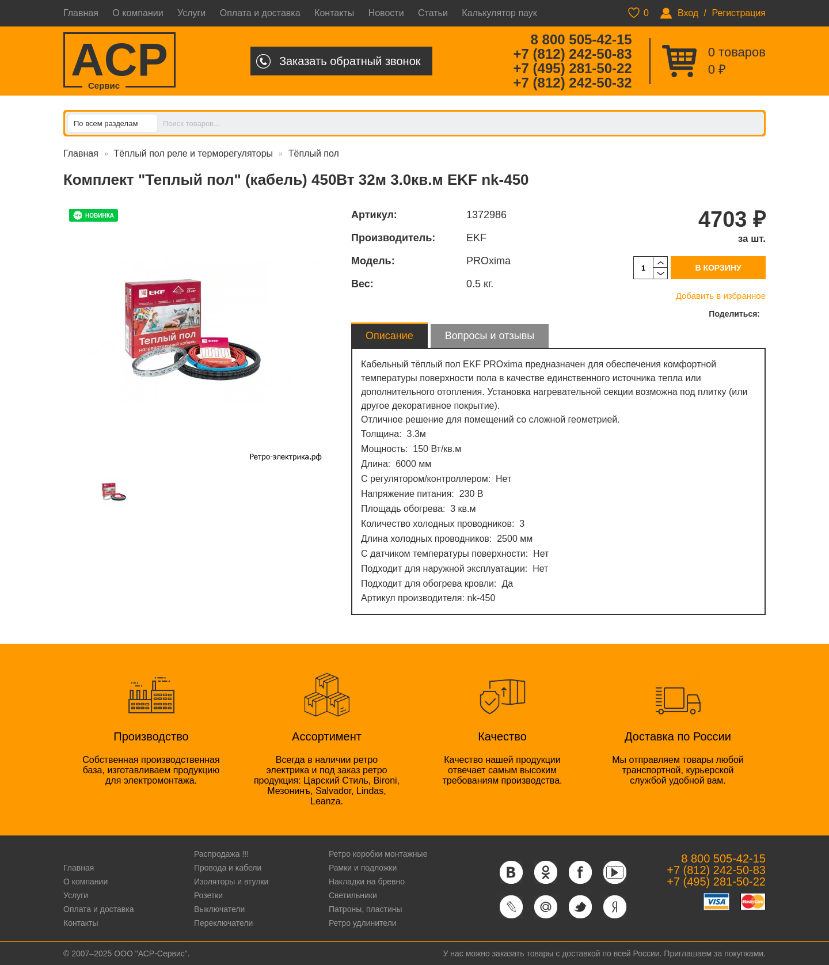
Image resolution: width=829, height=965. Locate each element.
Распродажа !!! (221, 853)
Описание (389, 335)
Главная (80, 13)
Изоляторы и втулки (231, 881)
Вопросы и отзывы (489, 335)
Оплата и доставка (260, 13)
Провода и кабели (227, 867)
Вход (688, 13)
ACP (119, 61)
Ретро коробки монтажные (378, 853)
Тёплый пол (313, 153)
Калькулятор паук (499, 13)
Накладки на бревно (367, 881)
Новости (386, 13)
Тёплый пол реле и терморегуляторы (193, 153)
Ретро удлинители (363, 923)
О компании (137, 13)
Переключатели (223, 923)
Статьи (433, 13)
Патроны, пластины (365, 909)
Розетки (208, 895)
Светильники (353, 895)
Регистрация (739, 13)
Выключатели (219, 909)
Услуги (191, 13)
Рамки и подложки (363, 867)
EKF (476, 238)
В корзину (718, 267)
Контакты (334, 13)
